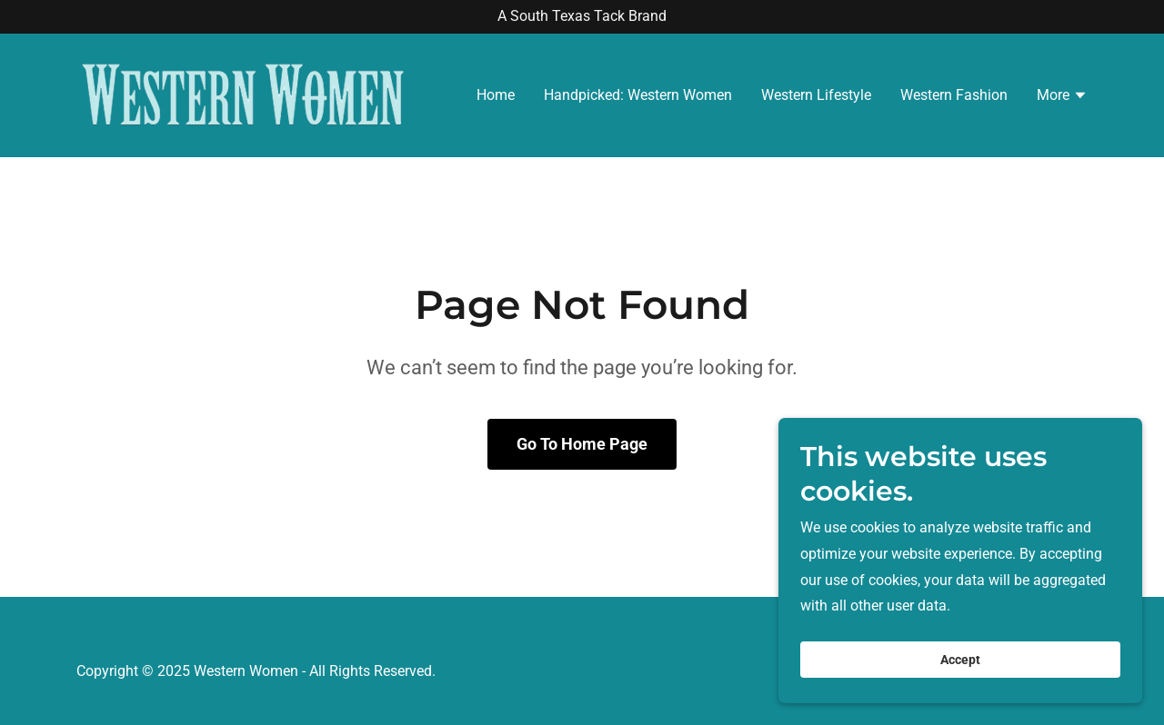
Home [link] (496, 95)
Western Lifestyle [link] (816, 95)
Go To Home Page (582, 443)
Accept (960, 659)
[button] (1062, 97)
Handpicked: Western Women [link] (638, 95)
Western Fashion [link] (954, 95)
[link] (243, 94)
